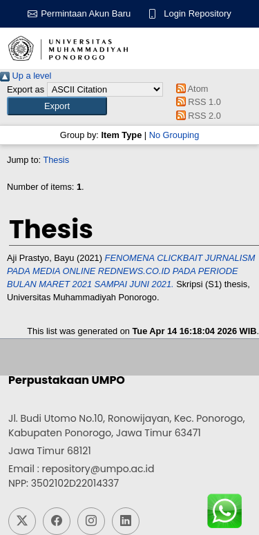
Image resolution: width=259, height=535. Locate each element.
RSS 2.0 (196, 115)
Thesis (56, 160)
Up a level (25, 75)
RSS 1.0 (196, 102)
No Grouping (174, 135)
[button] (57, 106)
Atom (189, 89)
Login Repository (197, 13)
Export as (25, 89)
